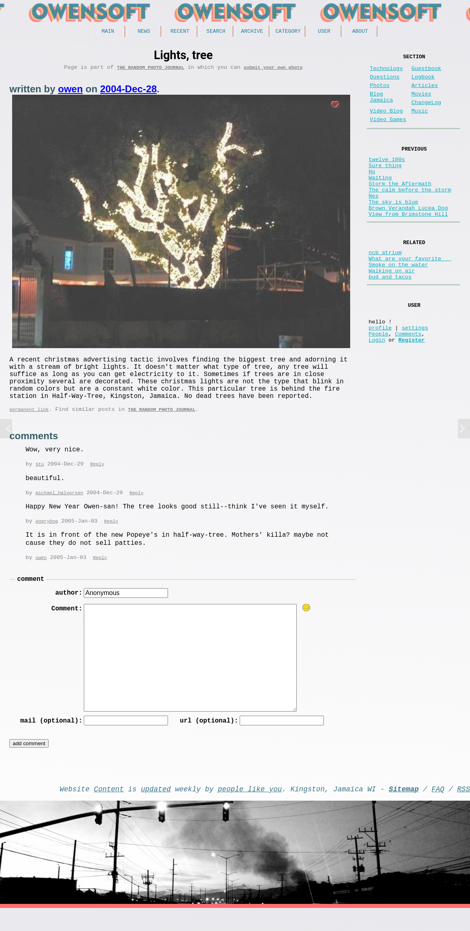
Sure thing (385, 183)
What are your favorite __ (410, 294)
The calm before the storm (410, 214)
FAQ (438, 810)
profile (380, 374)
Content (109, 810)
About (360, 32)
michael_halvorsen (59, 508)
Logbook (422, 82)
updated (156, 810)
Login (377, 389)
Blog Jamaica (381, 106)
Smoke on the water (398, 301)
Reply (97, 479)
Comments (408, 381)
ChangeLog (426, 112)
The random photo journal (150, 70)
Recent (179, 32)
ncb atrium (385, 286)
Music (419, 122)
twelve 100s (387, 175)
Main (108, 32)
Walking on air (392, 309)
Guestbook (426, 72)
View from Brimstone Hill (408, 245)
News (144, 32)
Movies (421, 102)
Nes (374, 221)
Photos (380, 92)
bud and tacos (390, 317)
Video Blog (386, 122)
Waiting (380, 198)
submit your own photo (273, 70)
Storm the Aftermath (400, 206)
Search (215, 32)
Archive (252, 32)
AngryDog (47, 537)
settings (415, 374)
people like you (250, 810)
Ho (372, 191)
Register (411, 389)
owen (70, 91)
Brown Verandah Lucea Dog (408, 237)
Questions (385, 82)
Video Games (388, 132)
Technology (386, 72)
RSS (463, 810)
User (324, 32)
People (379, 381)
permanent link (29, 423)
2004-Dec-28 (128, 91)
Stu (40, 479)
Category (287, 32)
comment (30, 595)
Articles (424, 92)
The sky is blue (393, 229)
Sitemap (404, 810)
